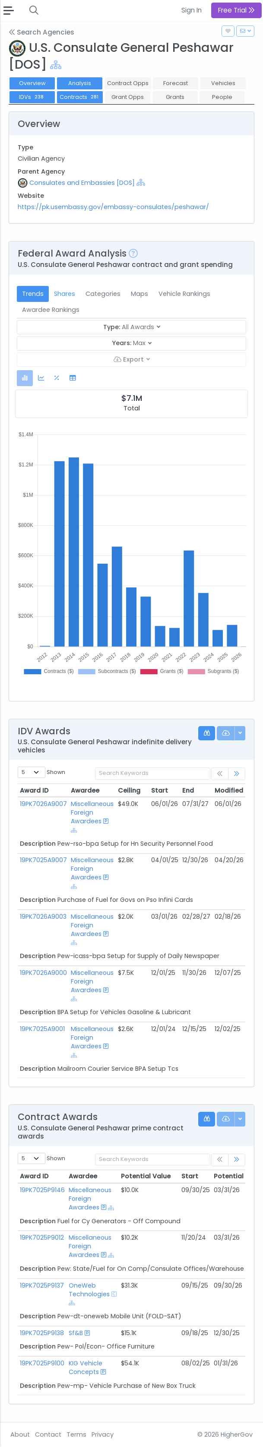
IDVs (32, 97)
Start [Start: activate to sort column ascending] (159, 790)
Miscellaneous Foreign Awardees (92, 812)
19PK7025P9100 (42, 1363)
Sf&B (76, 1333)
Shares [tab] (64, 293)
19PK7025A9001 (42, 1029)
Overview (32, 83)
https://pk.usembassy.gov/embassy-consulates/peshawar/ (113, 207)
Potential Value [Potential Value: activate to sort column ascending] (146, 1176)
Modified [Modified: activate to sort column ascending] (229, 790)
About (20, 1434)
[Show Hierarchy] (55, 65)
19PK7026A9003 (43, 916)
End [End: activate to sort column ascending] (188, 790)
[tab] (25, 378)
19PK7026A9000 (43, 972)
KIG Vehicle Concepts (85, 1367)
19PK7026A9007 (43, 804)
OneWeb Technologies (89, 1289)
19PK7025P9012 (42, 1237)
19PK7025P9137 (42, 1285)
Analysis (79, 83)
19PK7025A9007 (43, 860)
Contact (48, 1434)
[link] (236, 774)
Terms (76, 1434)
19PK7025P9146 (42, 1190)
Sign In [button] (191, 10)
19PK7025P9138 (42, 1333)
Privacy (103, 1434)
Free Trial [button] (236, 10)
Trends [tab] (33, 293)
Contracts (80, 97)
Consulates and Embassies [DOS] (82, 182)
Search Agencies (41, 32)
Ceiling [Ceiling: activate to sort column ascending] (129, 790)
